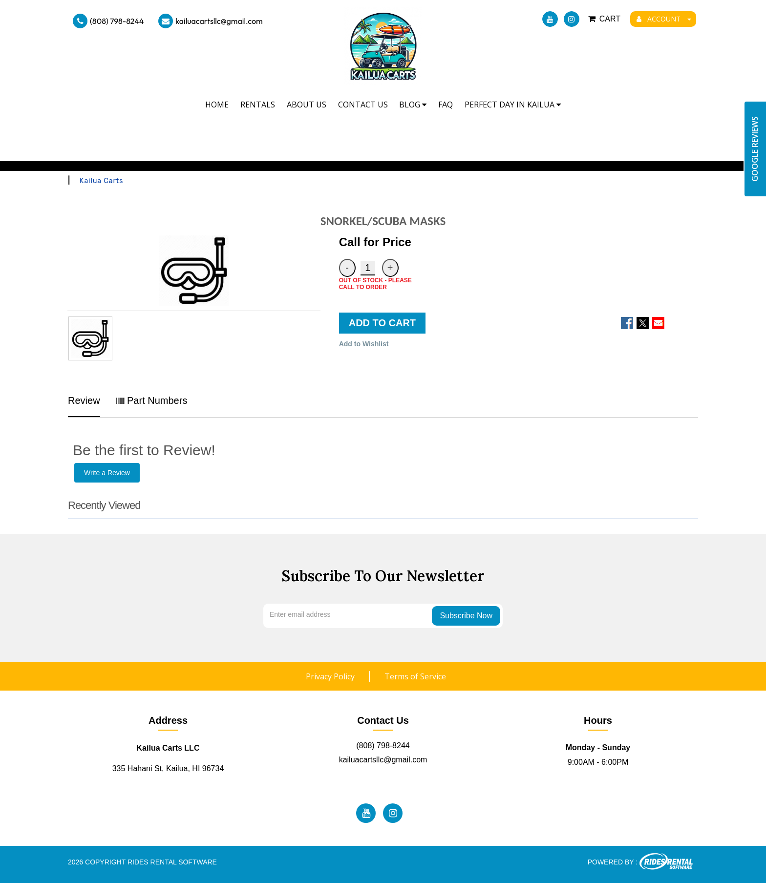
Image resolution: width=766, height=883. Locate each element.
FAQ (445, 104)
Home (217, 104)
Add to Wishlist (364, 344)
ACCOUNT (664, 18)
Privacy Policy (330, 676)
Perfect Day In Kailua (513, 104)
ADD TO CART (382, 322)
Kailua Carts (101, 181)
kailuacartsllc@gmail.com (210, 21)
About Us (306, 104)
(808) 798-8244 (108, 21)
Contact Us (363, 104)
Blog (412, 104)
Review (84, 400)
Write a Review (107, 473)
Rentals (257, 104)
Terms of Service (415, 676)
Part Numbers (151, 400)
